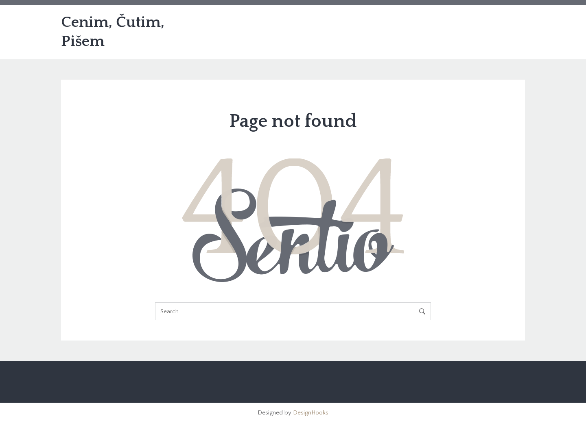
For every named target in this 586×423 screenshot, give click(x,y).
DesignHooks (310, 412)
